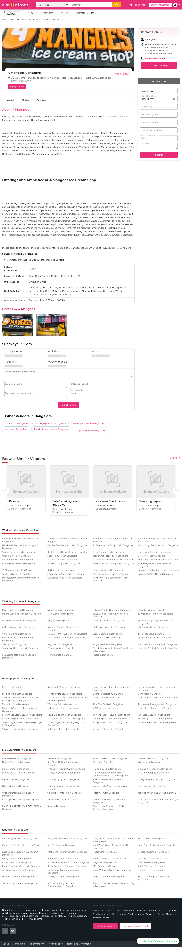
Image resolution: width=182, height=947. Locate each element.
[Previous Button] (5, 490)
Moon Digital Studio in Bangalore (155, 718)
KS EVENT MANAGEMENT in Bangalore (67, 634)
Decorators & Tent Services (148, 910)
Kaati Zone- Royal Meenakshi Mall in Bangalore (111, 846)
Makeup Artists (170, 910)
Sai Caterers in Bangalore (150, 870)
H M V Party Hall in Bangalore (62, 559)
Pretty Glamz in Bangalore (106, 793)
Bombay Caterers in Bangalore (108, 876)
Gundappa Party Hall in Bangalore (64, 577)
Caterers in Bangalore (16, 423)
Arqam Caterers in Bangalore (152, 858)
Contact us (19, 943)
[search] (116, 4)
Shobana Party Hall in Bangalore (63, 563)
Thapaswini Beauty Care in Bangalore (66, 769)
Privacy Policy (36, 943)
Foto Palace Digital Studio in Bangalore (22, 715)
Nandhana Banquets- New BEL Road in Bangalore (67, 540)
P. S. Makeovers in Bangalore (16, 758)
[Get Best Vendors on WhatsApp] (158, 941)
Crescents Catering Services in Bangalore (23, 845)
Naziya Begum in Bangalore (16, 762)
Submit (159, 155)
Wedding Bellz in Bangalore (61, 704)
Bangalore (14, 19)
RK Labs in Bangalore (13, 687)
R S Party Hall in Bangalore (61, 570)
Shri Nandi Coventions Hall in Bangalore (158, 559)
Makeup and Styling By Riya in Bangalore (159, 793)
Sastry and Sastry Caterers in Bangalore (67, 838)
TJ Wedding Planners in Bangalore (155, 613)
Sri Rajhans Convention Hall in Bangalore (113, 559)
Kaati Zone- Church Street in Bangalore (67, 852)
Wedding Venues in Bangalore (20, 530)
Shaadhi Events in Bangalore (152, 610)
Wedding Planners (165, 914)
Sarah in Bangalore (57, 806)
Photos (25, 100)
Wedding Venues (101, 918)
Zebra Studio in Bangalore (15, 704)
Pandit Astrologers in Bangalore (51, 429)
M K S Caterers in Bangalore (61, 845)
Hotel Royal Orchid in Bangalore (154, 552)
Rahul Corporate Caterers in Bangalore (21, 866)
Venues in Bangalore (16, 429)
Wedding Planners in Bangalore (21, 601)
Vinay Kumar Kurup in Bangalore (154, 637)
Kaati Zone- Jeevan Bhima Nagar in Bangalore (20, 853)
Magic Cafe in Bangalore (105, 852)
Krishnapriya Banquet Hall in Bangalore (158, 545)
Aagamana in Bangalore (59, 644)
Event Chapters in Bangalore (107, 634)
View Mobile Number (155, 58)
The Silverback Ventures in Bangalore (66, 637)
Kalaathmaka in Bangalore (15, 779)
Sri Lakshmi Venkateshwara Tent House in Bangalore (113, 649)
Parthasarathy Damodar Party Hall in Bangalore (21, 579)
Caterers (110, 910)
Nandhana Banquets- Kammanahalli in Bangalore (113, 540)
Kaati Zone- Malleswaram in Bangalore (157, 845)
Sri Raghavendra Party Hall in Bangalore (113, 545)
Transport (150, 914)
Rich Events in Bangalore (60, 613)
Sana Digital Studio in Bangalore (63, 687)
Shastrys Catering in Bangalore (63, 876)
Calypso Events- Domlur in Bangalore (112, 610)
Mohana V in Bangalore (59, 758)
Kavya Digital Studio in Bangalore (64, 715)
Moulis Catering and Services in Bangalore (154, 878)
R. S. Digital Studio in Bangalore (154, 715)
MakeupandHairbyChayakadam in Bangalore (110, 801)
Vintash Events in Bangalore (16, 634)
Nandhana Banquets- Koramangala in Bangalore (157, 540)
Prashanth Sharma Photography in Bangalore (20, 709)
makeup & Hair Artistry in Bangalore (20, 799)
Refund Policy (55, 943)
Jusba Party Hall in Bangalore (17, 574)
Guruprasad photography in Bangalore (157, 644)
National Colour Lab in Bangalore (64, 729)
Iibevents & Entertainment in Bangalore (158, 648)
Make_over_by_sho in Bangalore (63, 772)
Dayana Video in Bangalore (106, 697)
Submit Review (68, 405)
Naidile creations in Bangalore (153, 758)
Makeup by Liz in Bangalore (107, 769)
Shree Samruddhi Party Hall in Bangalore (113, 563)
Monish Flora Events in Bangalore (19, 620)
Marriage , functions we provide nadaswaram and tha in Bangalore (110, 774)
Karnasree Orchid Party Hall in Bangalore (158, 570)
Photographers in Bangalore (50, 423)
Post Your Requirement (135, 926)
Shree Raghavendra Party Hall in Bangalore (154, 565)
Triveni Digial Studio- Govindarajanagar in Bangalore (22, 724)
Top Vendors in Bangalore (91, 430)
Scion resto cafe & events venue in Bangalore (19, 656)
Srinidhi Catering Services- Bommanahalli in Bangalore (61, 885)
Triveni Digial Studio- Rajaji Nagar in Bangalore (65, 724)
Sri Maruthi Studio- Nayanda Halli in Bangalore (20, 540)
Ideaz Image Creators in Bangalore (19, 838)
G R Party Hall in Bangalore (151, 556)
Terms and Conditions (79, 943)
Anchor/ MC (98, 910)
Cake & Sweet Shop (125, 910)
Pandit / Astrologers (102, 914)
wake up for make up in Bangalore (64, 793)
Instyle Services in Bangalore (107, 644)
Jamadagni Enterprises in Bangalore (20, 648)
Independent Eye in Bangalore (62, 708)
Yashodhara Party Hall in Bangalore (110, 574)
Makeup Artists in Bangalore (88, 423)
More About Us (34, 919)
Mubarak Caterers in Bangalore (18, 876)
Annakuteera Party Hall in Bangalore (65, 574)
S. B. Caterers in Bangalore (151, 862)
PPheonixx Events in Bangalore (108, 620)
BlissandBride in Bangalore (16, 786)
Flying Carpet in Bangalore (61, 655)
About (10, 100)
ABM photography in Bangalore (18, 627)
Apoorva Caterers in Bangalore (62, 858)
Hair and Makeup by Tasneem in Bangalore (63, 787)
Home (5, 19)
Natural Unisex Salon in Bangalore (110, 758)
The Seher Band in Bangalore (153, 634)
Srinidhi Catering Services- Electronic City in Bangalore (113, 885)
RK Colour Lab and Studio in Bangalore (157, 697)
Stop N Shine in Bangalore (15, 769)
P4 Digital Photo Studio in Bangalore (66, 718)
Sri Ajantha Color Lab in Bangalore (110, 722)
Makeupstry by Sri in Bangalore (63, 779)
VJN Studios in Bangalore (105, 708)
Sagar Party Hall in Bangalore (62, 556)
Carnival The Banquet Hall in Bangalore (67, 545)
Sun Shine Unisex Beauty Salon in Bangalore (64, 763)
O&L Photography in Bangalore (153, 772)
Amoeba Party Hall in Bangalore (18, 563)
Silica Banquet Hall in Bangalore (109, 552)
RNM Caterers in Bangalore (151, 866)
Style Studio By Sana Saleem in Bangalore (108, 781)
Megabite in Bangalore (104, 862)
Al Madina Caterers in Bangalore (18, 870)
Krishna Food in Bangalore (151, 838)
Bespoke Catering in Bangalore (153, 852)
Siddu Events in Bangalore (60, 610)
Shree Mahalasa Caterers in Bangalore (112, 870)
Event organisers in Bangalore (153, 627)
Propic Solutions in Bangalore (17, 694)
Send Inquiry (158, 65)
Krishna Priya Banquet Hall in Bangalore (67, 552)
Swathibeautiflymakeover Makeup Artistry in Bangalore (110, 808)
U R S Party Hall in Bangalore (17, 556)
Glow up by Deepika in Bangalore (155, 769)
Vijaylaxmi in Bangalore (150, 762)
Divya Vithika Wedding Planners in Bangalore (110, 615)
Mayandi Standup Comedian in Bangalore (63, 628)
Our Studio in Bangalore (150, 694)
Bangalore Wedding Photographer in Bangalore (111, 688)
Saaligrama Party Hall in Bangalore (110, 556)
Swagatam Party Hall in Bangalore (155, 574)
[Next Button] (176, 490)
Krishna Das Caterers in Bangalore (110, 858)
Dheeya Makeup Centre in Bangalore (156, 779)
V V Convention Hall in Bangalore (19, 570)
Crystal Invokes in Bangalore (61, 648)
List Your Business (160, 4)
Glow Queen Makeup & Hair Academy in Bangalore (158, 801)
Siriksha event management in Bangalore (17, 639)
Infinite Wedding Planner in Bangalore (21, 613)
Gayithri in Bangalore (103, 762)
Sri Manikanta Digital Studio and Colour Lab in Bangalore (67, 699)
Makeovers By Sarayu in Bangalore (110, 786)
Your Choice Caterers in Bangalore (19, 883)
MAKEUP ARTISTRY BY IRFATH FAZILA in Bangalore (22, 808)
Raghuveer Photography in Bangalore (157, 704)
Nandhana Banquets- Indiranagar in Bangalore (20, 547)
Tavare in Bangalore (103, 655)
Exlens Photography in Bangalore (110, 694)
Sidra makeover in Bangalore (152, 786)
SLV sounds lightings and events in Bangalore (155, 622)
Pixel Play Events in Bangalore (17, 610)
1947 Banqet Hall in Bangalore (17, 559)
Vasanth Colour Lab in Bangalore (109, 729)
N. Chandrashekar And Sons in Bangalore (68, 862)
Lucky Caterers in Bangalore (16, 858)
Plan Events (137, 4)
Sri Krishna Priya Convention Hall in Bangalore (110, 579)
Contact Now (17, 86)
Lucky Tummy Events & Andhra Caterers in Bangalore (113, 840)
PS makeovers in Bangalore (61, 799)
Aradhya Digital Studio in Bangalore (20, 718)
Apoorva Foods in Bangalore (16, 862)
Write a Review (121, 73)
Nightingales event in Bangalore (109, 627)
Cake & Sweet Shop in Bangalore (36, 19)
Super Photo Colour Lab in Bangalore (157, 722)
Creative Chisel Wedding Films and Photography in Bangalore (20, 699)
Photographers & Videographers (128, 914)
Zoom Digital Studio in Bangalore (110, 718)
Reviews (41, 100)
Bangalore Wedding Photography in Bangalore (156, 688)
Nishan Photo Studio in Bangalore (64, 694)
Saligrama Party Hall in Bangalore (19, 552)
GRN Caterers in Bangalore (106, 866)
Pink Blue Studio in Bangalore (108, 704)
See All (175, 457)
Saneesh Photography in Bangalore (156, 708)
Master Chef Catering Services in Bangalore (63, 871)
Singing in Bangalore (58, 620)
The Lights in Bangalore (14, 644)
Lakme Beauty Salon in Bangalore (19, 772)
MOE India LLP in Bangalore (107, 637)
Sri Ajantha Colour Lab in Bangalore (20, 729)
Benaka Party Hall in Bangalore (108, 570)
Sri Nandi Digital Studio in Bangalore (111, 715)
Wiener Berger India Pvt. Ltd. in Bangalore (18, 794)
